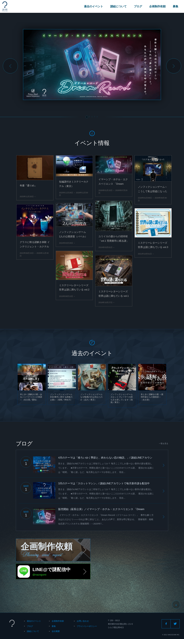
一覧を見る (163, 443)
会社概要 (56, 631)
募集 (175, 6)
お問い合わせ (83, 621)
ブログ (138, 6)
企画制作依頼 (157, 6)
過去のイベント (93, 6)
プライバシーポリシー (87, 626)
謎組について (118, 6)
